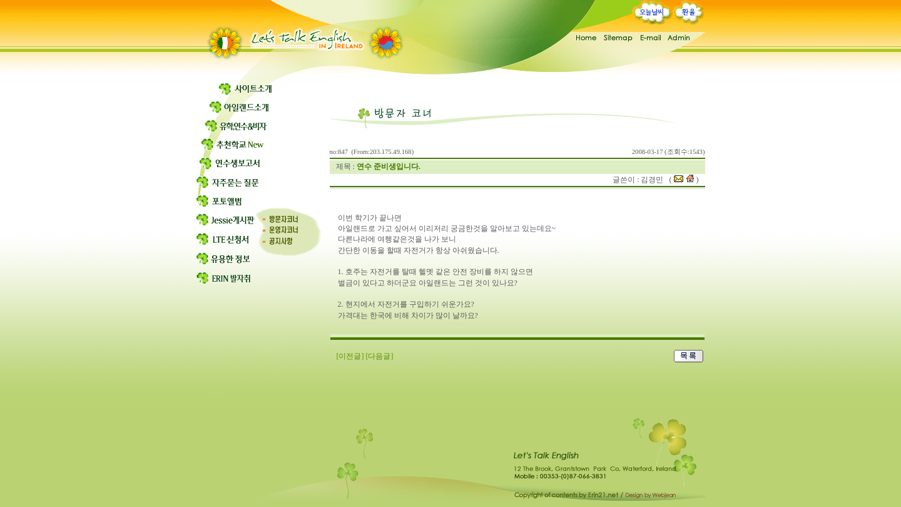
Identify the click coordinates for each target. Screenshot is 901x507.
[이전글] (350, 356)
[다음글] (380, 356)
